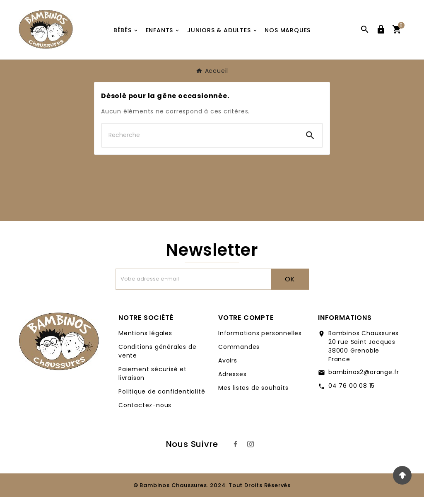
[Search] (310, 135)
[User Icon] (381, 29)
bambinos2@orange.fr (363, 372)
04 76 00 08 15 (351, 386)
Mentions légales (145, 333)
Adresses (232, 374)
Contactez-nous (144, 405)
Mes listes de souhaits (253, 388)
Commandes (239, 347)
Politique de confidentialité (161, 391)
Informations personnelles (260, 333)
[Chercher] (200, 135)
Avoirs (227, 360)
